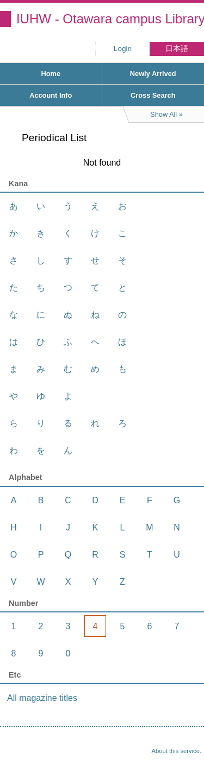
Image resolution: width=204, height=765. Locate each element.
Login (123, 49)
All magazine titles (42, 698)
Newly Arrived (153, 73)
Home (50, 73)
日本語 (176, 49)
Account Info (50, 95)
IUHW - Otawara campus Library (110, 18)
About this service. (176, 751)
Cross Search (153, 95)
